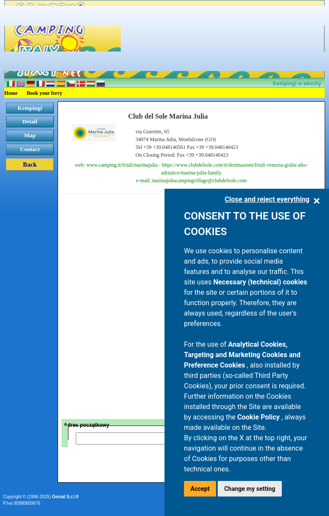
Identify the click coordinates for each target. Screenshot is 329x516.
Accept (200, 488)
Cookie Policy (259, 417)
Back (30, 164)
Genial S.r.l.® (65, 496)
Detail (30, 121)
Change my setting (249, 488)
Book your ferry (44, 93)
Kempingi (30, 108)
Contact (29, 149)
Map (30, 135)
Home (11, 93)
